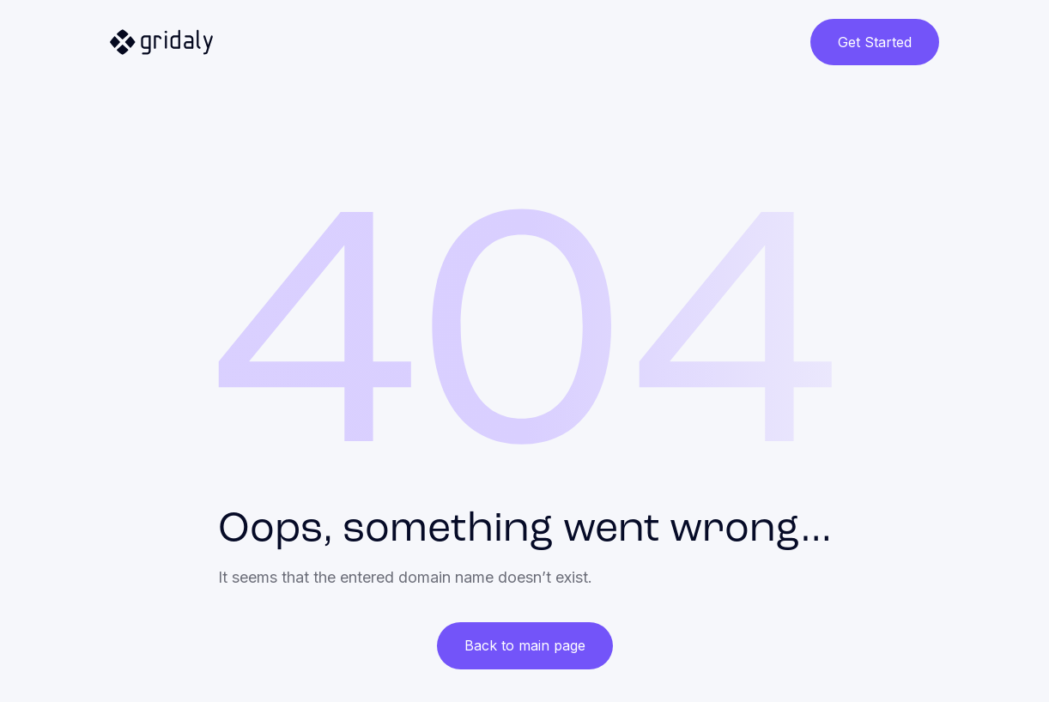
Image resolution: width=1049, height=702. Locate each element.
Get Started (875, 42)
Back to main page (524, 645)
